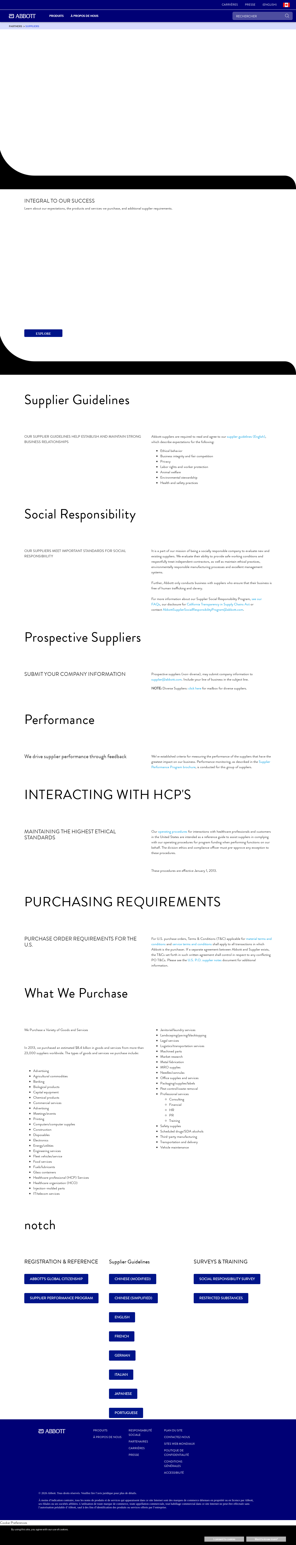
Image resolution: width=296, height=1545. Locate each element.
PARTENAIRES (138, 1442)
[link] (229, 5)
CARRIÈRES (137, 1448)
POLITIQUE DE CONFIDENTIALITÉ (176, 1452)
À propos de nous (107, 1437)
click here (194, 688)
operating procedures (172, 831)
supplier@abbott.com (166, 679)
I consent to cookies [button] (224, 1539)
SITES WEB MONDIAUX (179, 1444)
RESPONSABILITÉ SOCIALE (140, 1432)
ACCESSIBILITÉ (174, 1473)
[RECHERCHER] (262, 16)
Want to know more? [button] (266, 1539)
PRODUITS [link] (56, 16)
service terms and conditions (192, 944)
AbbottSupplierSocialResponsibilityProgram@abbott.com (203, 609)
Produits (100, 1430)
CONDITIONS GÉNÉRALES (173, 1464)
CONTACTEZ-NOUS (177, 1437)
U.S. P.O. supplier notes (205, 960)
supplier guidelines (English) (246, 436)
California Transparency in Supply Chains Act (218, 604)
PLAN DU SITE (173, 1430)
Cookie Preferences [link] (13, 1522)
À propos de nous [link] (84, 16)
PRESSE (134, 1455)
